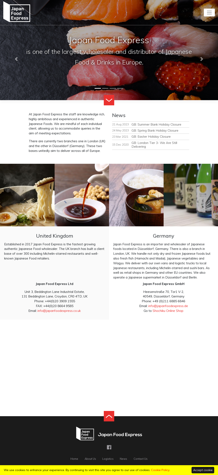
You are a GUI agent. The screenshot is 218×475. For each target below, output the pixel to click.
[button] (16, 59)
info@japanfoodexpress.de (168, 306)
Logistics (108, 458)
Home (74, 458)
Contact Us (141, 458)
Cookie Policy (160, 470)
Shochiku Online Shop (168, 311)
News (123, 458)
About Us (90, 458)
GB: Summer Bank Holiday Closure (156, 124)
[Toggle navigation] (209, 12)
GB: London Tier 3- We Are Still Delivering (154, 145)
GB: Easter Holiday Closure (151, 137)
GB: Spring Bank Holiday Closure (155, 130)
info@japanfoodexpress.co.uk (59, 311)
